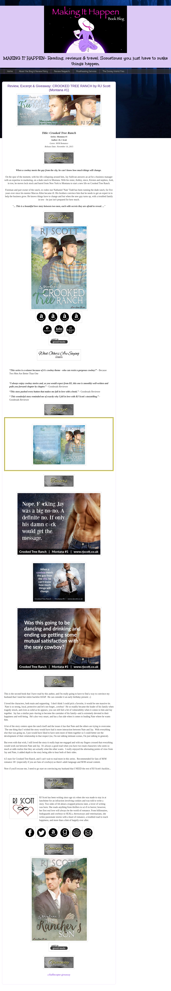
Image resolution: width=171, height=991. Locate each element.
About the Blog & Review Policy (33, 71)
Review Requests (62, 71)
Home (10, 71)
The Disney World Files (113, 71)
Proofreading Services (86, 71)
